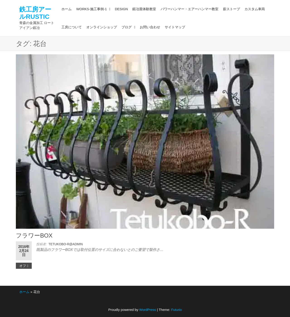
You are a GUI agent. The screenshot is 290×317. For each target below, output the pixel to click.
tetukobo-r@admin (65, 244)
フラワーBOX (34, 235)
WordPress (147, 310)
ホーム (24, 292)
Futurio (176, 310)
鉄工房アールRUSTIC (35, 13)
